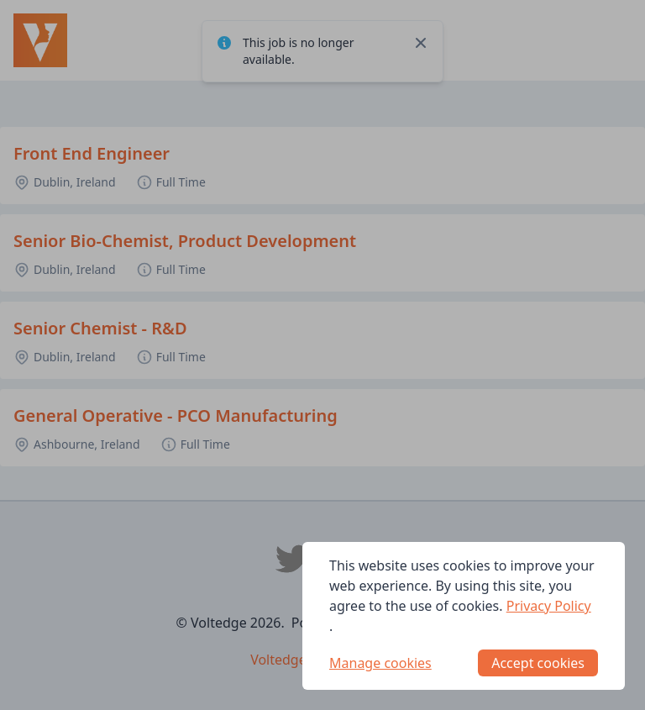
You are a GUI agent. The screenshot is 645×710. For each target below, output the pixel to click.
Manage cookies (380, 663)
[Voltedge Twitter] (292, 559)
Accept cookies (538, 663)
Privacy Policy (548, 606)
